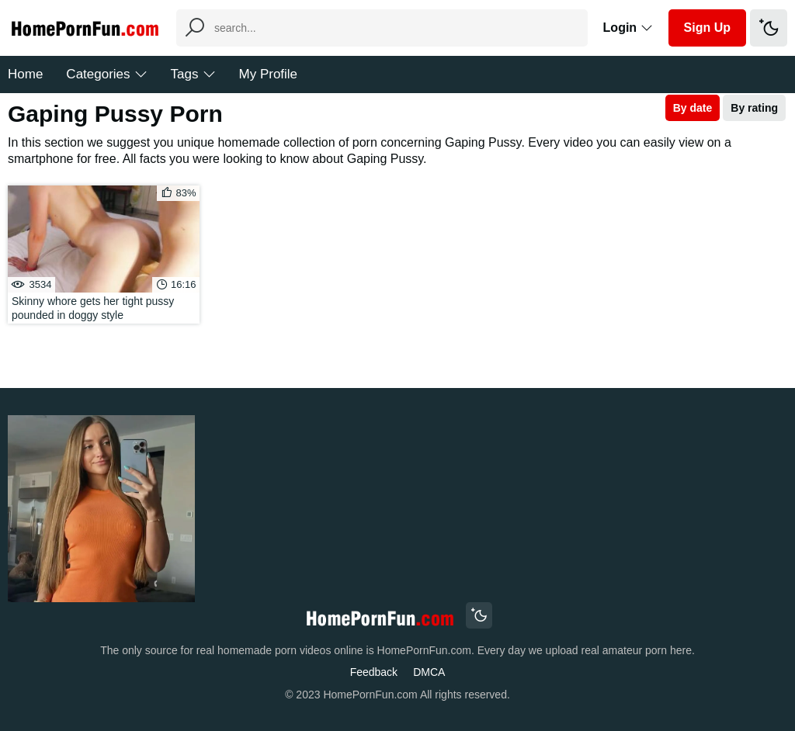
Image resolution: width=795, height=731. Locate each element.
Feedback (374, 672)
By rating (754, 108)
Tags (193, 74)
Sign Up (707, 27)
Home (25, 74)
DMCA (429, 672)
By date (693, 108)
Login (628, 27)
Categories (106, 74)
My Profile (268, 74)
